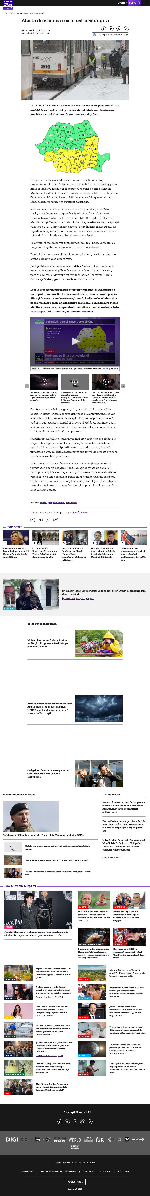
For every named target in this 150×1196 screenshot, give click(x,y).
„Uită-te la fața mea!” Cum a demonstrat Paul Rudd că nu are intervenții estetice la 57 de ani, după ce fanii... (125, 1011)
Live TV (132, 3)
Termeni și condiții (62, 1162)
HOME (5, 13)
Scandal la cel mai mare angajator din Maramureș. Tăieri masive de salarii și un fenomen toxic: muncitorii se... (53, 1030)
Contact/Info (123, 1171)
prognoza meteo (56, 502)
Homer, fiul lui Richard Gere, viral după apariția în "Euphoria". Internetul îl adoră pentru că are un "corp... (127, 1068)
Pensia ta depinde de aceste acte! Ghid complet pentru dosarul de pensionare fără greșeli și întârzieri (127, 1030)
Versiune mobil (75, 1182)
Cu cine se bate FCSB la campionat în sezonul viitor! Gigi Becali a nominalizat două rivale (128, 953)
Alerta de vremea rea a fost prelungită (30, 13)
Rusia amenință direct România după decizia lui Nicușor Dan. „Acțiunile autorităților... (16, 552)
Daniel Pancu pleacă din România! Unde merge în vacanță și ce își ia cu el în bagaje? (126, 916)
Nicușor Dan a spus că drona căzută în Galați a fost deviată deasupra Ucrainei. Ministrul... (103, 552)
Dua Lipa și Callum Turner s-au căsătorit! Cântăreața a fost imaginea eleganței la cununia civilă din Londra (52, 1011)
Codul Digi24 (88, 1171)
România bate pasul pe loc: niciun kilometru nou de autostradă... (57, 860)
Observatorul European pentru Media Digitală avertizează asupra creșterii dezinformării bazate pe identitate (93, 953)
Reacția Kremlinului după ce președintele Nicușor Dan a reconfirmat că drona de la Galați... (74, 554)
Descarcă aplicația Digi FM (49, 997)
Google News (80, 512)
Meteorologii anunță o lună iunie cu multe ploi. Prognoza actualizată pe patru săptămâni (47, 643)
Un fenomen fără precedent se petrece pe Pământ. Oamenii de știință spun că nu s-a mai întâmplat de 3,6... (125, 1049)
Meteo (12, 13)
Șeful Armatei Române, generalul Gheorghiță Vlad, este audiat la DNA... (43, 835)
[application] (75, 342)
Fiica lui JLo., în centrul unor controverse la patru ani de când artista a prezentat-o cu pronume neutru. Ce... (36, 933)
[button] (75, 341)
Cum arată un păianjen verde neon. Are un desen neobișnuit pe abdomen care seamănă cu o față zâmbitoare (53, 1068)
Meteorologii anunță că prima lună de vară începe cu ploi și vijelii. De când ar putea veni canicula (43, 396)
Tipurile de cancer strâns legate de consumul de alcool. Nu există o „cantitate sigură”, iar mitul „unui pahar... (53, 973)
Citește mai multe (110, 857)
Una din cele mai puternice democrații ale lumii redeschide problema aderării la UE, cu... (133, 554)
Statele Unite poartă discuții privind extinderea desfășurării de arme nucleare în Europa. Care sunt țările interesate (74, 397)
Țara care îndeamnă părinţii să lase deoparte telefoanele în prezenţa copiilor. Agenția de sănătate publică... (54, 1047)
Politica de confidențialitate (83, 1162)
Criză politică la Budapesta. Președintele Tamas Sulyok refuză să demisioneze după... (44, 552)
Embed (35, 368)
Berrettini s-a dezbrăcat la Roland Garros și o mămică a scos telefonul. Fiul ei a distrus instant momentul (126, 992)
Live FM (121, 3)
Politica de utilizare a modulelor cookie (58, 1171)
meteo (43, 502)
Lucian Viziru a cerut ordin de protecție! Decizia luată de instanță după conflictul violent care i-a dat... (94, 916)
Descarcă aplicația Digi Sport (79, 598)
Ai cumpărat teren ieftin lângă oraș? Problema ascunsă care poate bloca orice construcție (127, 973)
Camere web (105, 1171)
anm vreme (71, 502)
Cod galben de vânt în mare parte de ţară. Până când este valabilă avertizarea (48, 773)
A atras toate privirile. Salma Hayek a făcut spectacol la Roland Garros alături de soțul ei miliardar (54, 989)
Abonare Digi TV (27, 1171)
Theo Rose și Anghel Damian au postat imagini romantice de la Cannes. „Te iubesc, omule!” (52, 1087)
